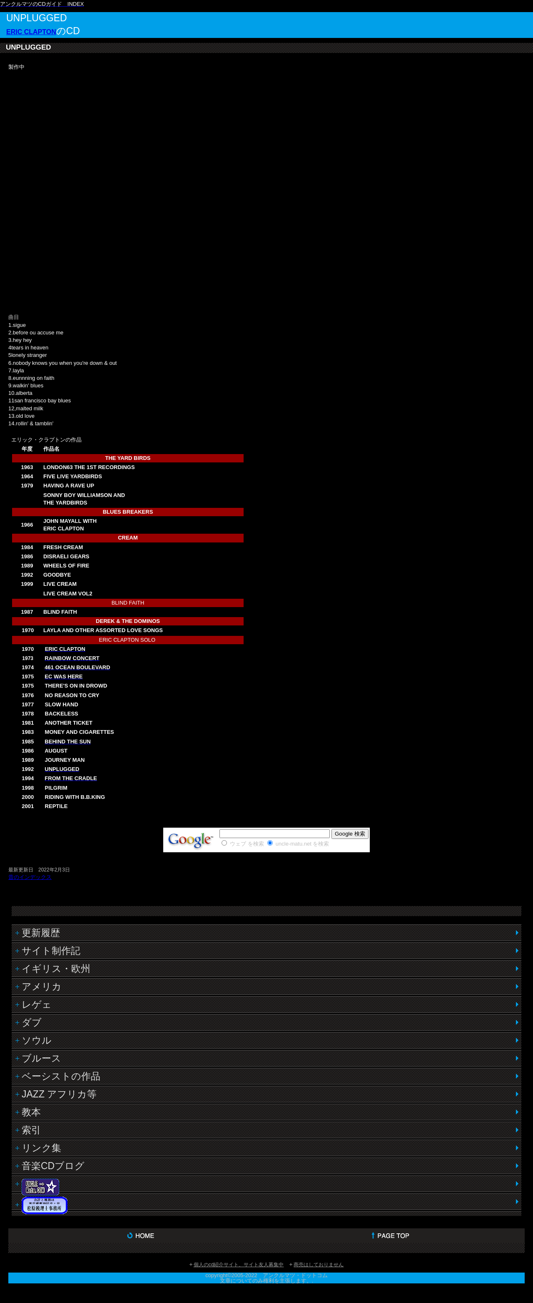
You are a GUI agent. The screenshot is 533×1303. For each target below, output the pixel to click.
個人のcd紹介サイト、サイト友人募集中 (239, 1265)
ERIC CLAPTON (31, 31)
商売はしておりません (319, 1265)
